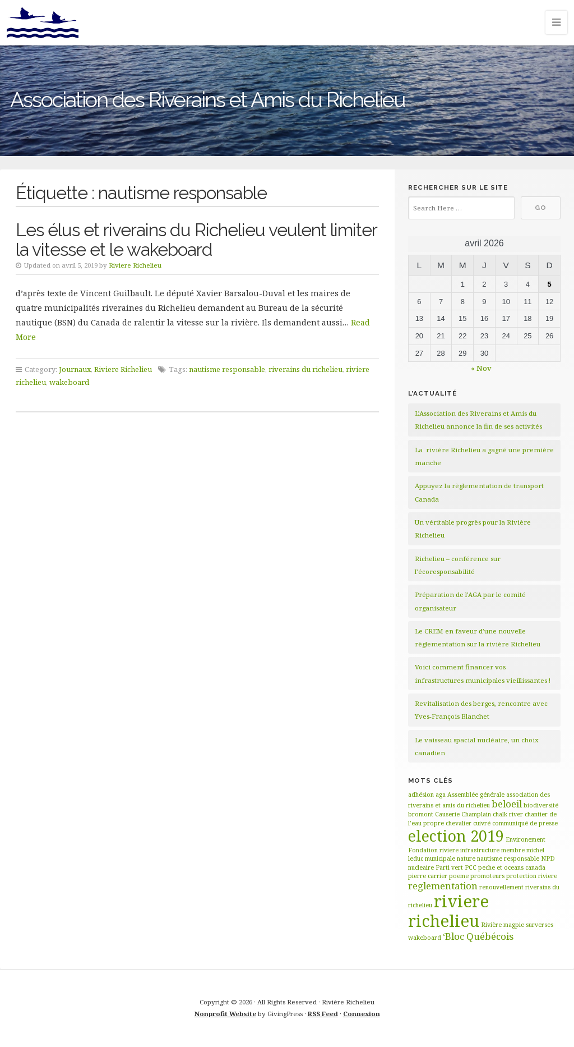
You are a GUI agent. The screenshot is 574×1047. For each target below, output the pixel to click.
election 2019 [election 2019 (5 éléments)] (456, 835)
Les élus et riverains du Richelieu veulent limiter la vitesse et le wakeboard (196, 239)
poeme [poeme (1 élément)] (459, 876)
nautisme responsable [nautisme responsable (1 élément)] (508, 858)
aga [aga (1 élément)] (441, 794)
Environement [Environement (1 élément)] (525, 839)
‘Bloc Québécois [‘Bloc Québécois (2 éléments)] (478, 936)
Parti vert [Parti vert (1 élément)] (449, 867)
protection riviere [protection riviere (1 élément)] (531, 876)
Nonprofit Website (225, 1013)
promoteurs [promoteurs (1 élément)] (487, 876)
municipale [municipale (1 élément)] (440, 858)
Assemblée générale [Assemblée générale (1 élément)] (475, 794)
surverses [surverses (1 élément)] (539, 925)
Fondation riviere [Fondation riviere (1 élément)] (433, 850)
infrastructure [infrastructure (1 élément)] (479, 850)
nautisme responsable (227, 369)
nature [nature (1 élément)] (466, 858)
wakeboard (69, 382)
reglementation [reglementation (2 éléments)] (443, 885)
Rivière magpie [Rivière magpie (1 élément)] (502, 925)
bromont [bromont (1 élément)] (420, 814)
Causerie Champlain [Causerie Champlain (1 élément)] (463, 814)
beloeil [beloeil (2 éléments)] (507, 803)
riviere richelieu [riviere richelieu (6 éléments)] (448, 911)
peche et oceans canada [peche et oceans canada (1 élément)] (511, 867)
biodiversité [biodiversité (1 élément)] (541, 805)
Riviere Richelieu (135, 265)
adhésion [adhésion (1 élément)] (421, 794)
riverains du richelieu (305, 369)
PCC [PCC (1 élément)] (470, 867)
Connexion (361, 1013)
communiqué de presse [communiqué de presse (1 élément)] (525, 823)
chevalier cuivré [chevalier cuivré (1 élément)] (468, 823)
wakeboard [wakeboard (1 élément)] (424, 938)
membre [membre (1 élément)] (513, 850)
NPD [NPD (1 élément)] (548, 858)
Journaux (75, 369)
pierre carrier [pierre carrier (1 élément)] (427, 876)
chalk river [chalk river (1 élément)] (508, 814)
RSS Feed (323, 1013)
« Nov (481, 368)
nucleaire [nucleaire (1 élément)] (421, 867)
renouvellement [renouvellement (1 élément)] (501, 887)
